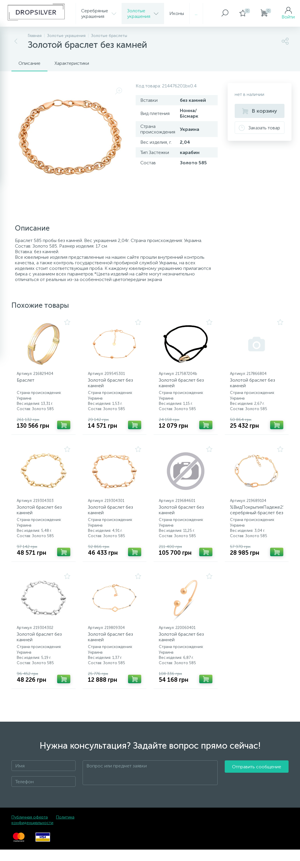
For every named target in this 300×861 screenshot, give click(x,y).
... (196, 13)
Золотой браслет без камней (112, 384)
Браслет (27, 382)
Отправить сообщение (256, 784)
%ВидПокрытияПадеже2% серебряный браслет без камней (257, 518)
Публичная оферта (29, 828)
